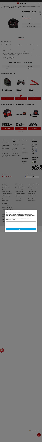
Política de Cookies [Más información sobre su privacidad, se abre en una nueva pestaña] (12, 219)
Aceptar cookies (21, 229)
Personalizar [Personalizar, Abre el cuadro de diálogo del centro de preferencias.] (21, 222)
